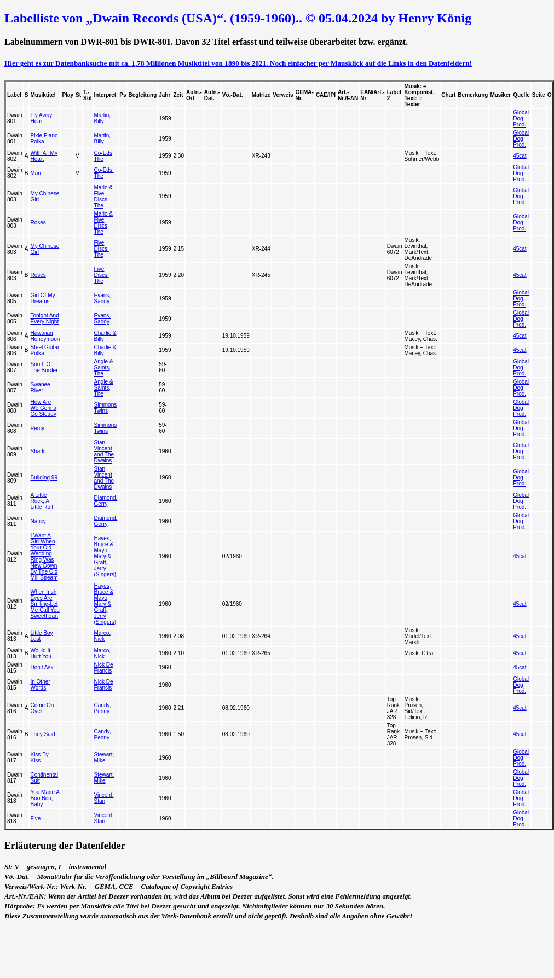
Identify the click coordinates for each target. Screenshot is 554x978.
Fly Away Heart (41, 118)
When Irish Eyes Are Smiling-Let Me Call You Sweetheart (44, 604)
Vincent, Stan (104, 798)
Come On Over (42, 708)
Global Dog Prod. (521, 118)
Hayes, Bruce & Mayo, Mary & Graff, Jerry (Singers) (105, 556)
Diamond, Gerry (106, 501)
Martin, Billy (102, 118)
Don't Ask (41, 667)
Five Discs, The (101, 249)
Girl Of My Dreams (42, 298)
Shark (37, 451)
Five (35, 818)
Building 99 (43, 477)
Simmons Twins (105, 408)
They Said (42, 734)
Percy (37, 428)
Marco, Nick (102, 636)
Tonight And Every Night (44, 319)
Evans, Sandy (102, 298)
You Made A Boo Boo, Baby (45, 798)
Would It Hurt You (40, 653)
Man (35, 173)
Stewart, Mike (104, 757)
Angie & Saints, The (103, 367)
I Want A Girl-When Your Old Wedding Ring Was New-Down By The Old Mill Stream (43, 557)
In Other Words (40, 685)
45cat (519, 156)
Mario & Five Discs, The (103, 196)
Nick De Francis (103, 668)
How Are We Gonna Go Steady (43, 408)
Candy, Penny (102, 708)
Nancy (37, 521)
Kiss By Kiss (39, 757)
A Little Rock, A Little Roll (41, 501)
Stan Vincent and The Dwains (104, 451)
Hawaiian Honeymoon (45, 336)
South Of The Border (43, 367)
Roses (37, 222)
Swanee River (40, 387)
